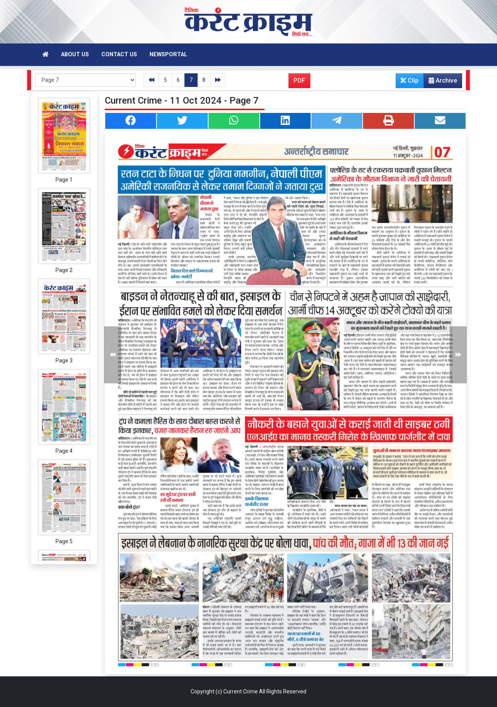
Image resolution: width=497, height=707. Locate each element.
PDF (299, 80)
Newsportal (168, 54)
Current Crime (240, 691)
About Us (75, 54)
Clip (410, 80)
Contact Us (119, 54)
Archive (440, 82)
